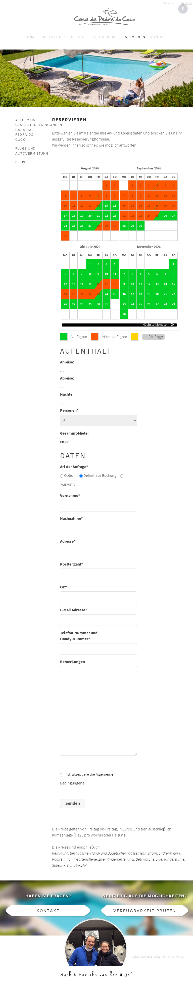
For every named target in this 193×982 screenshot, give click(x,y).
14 (98, 201)
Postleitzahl (71, 559)
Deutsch (186, 3)
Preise (21, 158)
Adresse (67, 536)
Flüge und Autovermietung (27, 146)
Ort (64, 582)
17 (65, 211)
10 (106, 269)
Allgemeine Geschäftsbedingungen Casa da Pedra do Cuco (27, 125)
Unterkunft (54, 32)
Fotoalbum (103, 32)
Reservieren (133, 32)
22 (106, 211)
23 (114, 211)
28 (98, 221)
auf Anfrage (153, 332)
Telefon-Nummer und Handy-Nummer (79, 631)
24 (65, 221)
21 (98, 211)
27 (89, 221)
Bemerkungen (72, 657)
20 (89, 211)
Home (31, 32)
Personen (69, 405)
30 (140, 221)
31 (106, 299)
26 (81, 221)
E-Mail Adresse (73, 605)
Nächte (66, 389)
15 (106, 201)
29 (132, 221)
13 (73, 279)
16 (114, 201)
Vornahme (70, 490)
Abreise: (67, 373)
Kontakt (158, 32)
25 (73, 221)
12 (65, 279)
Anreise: (67, 357)
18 (73, 211)
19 (81, 211)
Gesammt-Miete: (74, 428)
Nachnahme (71, 513)
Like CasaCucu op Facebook (183, 9)
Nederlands (170, 3)
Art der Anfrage (74, 461)
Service (79, 32)
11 (114, 269)
